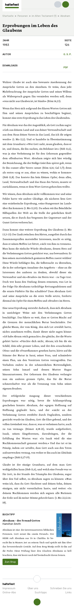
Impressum (9, 588)
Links (68, 592)
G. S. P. (67, 54)
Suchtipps (41, 592)
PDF (65, 65)
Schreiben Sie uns (60, 588)
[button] (57, 4)
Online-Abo (9, 592)
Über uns (33, 588)
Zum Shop (10, 561)
